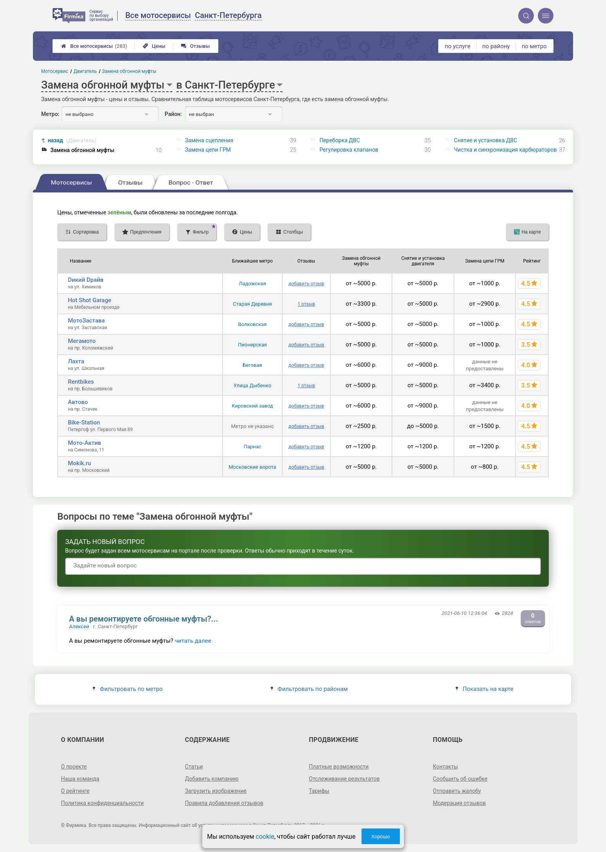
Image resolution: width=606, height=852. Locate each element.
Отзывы (195, 46)
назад (72, 140)
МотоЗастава (86, 320)
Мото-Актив (84, 442)
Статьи (194, 766)
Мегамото (82, 340)
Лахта (76, 361)
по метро (534, 46)
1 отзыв (306, 304)
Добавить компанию (212, 779)
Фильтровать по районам (309, 688)
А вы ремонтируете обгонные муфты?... (143, 619)
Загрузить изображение (216, 791)
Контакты (445, 766)
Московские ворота (252, 467)
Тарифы (319, 791)
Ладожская (252, 283)
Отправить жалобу (457, 791)
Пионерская (252, 345)
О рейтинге (75, 791)
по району (496, 46)
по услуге (458, 46)
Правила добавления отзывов (224, 803)
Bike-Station (84, 422)
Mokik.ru (79, 463)
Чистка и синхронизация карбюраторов (505, 149)
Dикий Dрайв (85, 279)
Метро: (50, 114)
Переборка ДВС (339, 140)
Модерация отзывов (459, 803)
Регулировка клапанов (348, 149)
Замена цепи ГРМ (208, 149)
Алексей (79, 626)
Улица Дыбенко (253, 385)
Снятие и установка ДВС (485, 140)
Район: (173, 114)
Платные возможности (338, 766)
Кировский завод (252, 406)
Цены (154, 46)
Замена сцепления (209, 140)
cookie (265, 836)
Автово (78, 402)
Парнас (252, 447)
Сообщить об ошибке (460, 779)
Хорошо (380, 836)
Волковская (252, 324)
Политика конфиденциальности (102, 803)
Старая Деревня (252, 304)
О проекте (74, 766)
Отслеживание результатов (344, 779)
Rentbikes (81, 381)
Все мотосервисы (94, 46)
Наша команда (80, 779)
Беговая (252, 365)
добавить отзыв (306, 283)
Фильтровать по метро (128, 688)
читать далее (193, 640)
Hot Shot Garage (89, 300)
